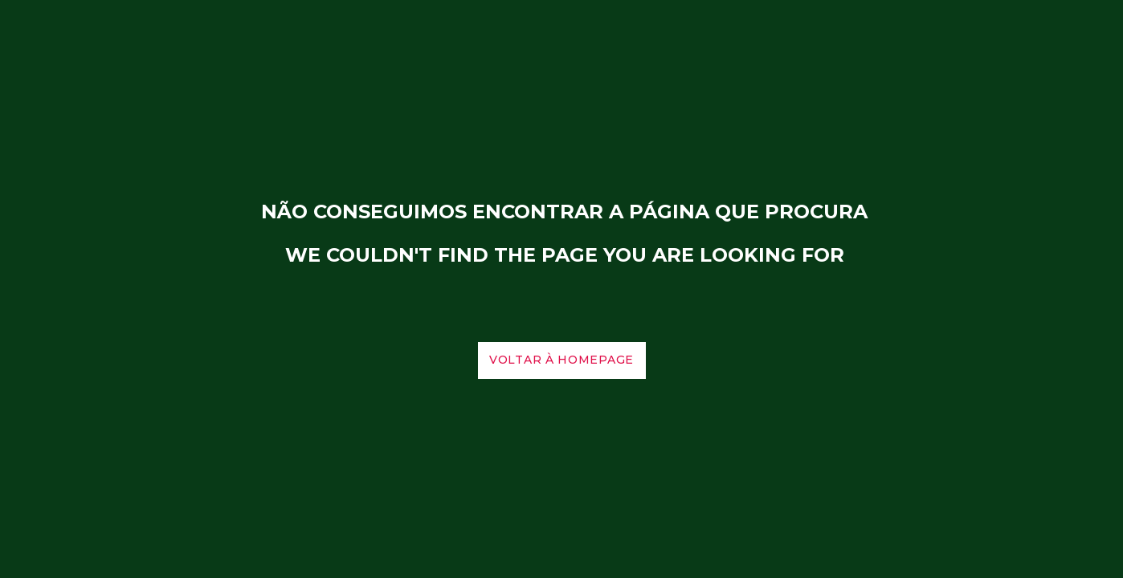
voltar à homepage (561, 360)
